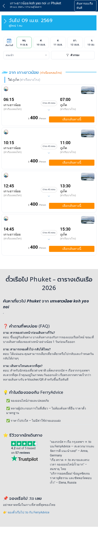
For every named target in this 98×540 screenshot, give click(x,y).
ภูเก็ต (63, 105)
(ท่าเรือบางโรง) (68, 109)
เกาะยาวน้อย (12, 105)
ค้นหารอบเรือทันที (85, 6)
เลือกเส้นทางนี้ (71, 119)
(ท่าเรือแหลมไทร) (13, 109)
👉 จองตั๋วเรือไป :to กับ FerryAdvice (26, 512)
